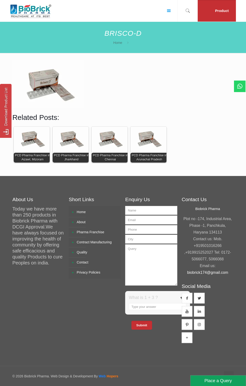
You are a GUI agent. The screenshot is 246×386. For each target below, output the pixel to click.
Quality (82, 252)
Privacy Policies (88, 272)
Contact (82, 262)
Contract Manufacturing (94, 242)
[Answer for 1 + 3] (157, 306)
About (81, 222)
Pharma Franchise (90, 232)
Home (117, 43)
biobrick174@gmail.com (207, 272)
